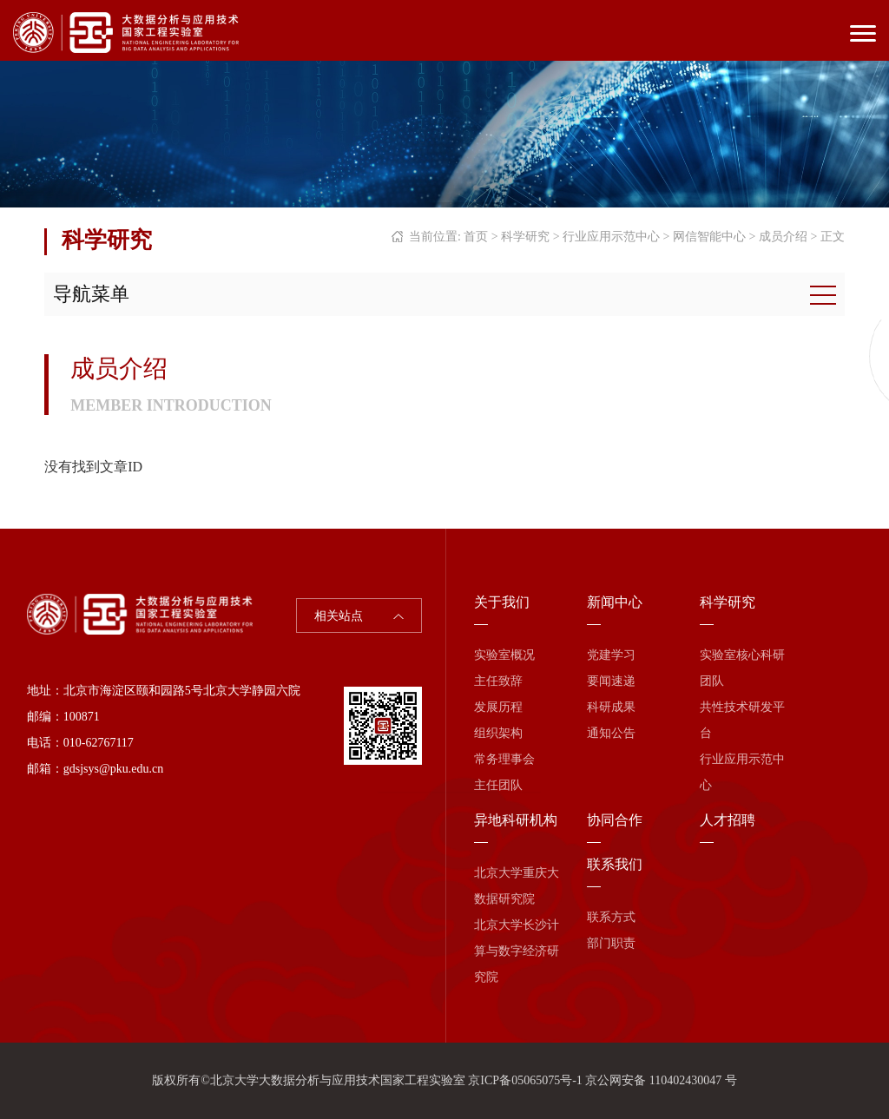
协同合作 (614, 820)
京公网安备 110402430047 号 (660, 1080)
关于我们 (502, 602)
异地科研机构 (515, 820)
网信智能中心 (709, 236)
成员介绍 (783, 236)
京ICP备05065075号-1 (525, 1080)
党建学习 (611, 655)
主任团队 (498, 785)
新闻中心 (614, 602)
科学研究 (525, 236)
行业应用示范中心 (611, 236)
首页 (476, 236)
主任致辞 (498, 681)
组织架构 (498, 733)
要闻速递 (611, 681)
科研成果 (611, 707)
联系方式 (611, 917)
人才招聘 (727, 820)
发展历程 (498, 707)
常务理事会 (504, 759)
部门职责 (611, 943)
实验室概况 (504, 655)
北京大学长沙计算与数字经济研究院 (516, 951)
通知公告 (611, 733)
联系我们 (614, 864)
